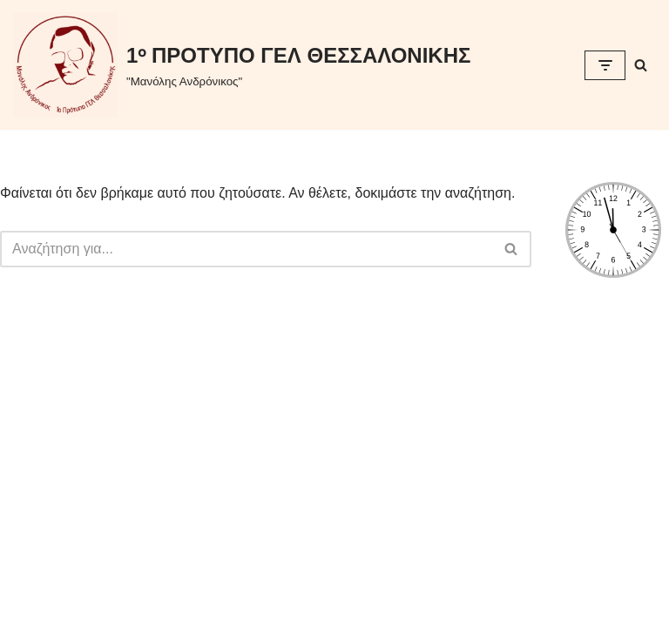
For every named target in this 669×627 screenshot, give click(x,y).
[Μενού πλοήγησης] (605, 65)
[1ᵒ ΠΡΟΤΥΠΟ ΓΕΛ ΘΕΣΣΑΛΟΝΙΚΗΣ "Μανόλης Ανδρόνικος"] (241, 65)
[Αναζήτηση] (640, 64)
